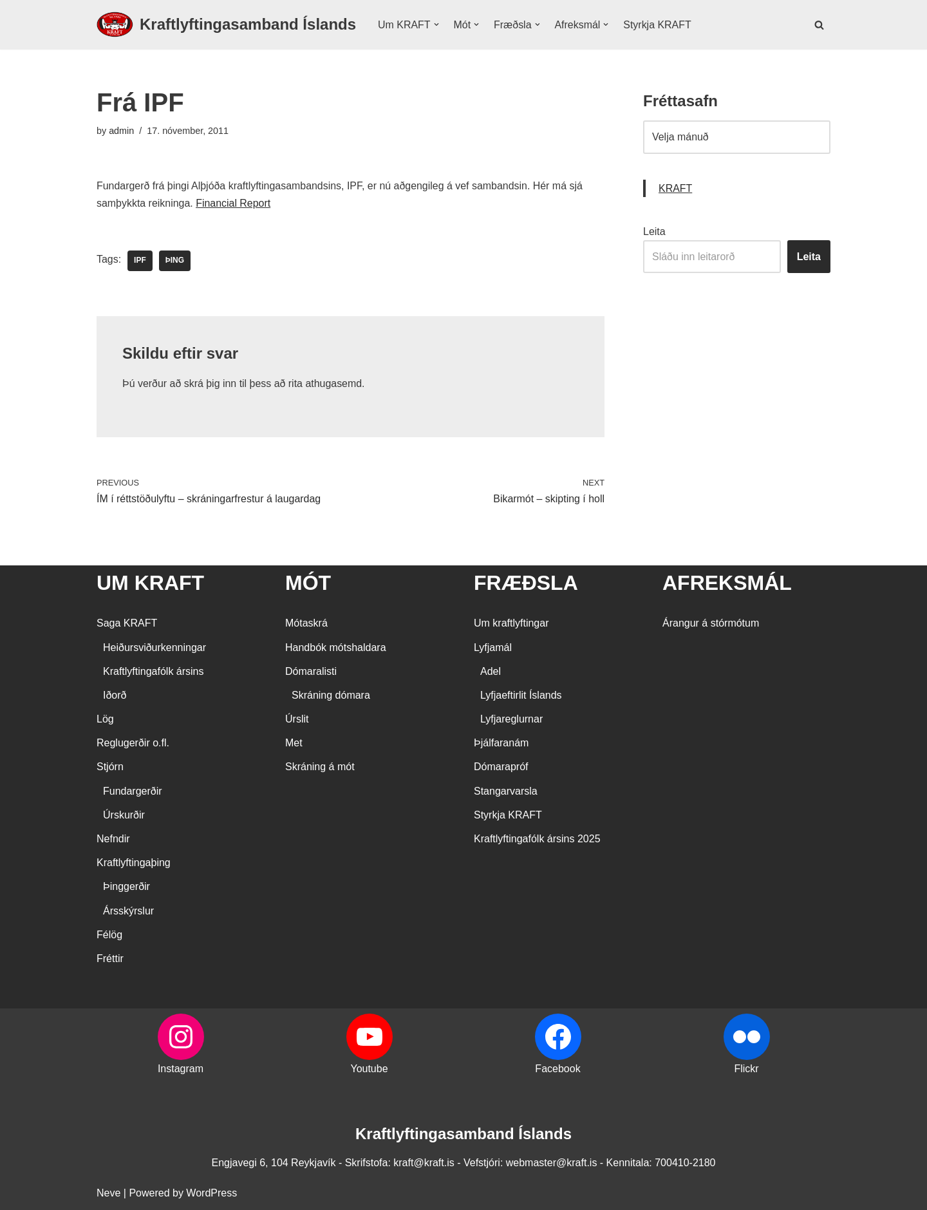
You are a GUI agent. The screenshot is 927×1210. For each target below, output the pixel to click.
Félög (109, 935)
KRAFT (675, 188)
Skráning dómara (331, 695)
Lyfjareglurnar (511, 719)
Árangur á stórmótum (710, 623)
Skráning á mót (320, 767)
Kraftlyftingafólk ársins (153, 671)
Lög (105, 719)
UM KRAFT (150, 583)
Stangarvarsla (506, 791)
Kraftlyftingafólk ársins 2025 (537, 839)
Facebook (557, 1069)
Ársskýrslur (128, 910)
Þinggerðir (126, 887)
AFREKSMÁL (727, 583)
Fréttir (110, 959)
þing (174, 261)
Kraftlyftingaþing (134, 863)
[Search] (819, 25)
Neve (108, 1193)
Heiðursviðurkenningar (154, 647)
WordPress (211, 1193)
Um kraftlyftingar (511, 623)
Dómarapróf (501, 767)
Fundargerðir (132, 791)
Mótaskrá (306, 623)
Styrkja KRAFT (658, 24)
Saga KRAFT (127, 623)
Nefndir (113, 839)
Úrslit (296, 719)
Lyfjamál (493, 647)
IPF (140, 261)
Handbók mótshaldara (335, 647)
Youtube (369, 1069)
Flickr (746, 1069)
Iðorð (114, 695)
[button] (436, 24)
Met (294, 743)
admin (121, 131)
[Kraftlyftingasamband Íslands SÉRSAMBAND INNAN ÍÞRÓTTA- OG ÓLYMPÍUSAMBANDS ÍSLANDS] (226, 25)
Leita (654, 231)
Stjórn (110, 767)
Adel (490, 671)
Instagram (180, 1069)
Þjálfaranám (501, 743)
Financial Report (234, 203)
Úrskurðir (124, 815)
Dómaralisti (311, 671)
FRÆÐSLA (526, 583)
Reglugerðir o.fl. (133, 743)
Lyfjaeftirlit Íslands (521, 695)
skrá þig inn (210, 384)
